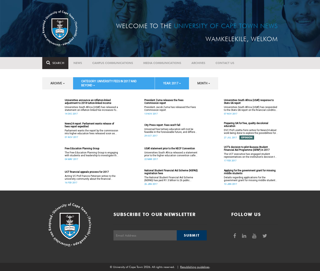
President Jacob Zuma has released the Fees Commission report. (170, 108)
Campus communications (112, 63)
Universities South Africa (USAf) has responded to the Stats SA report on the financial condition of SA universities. (250, 108)
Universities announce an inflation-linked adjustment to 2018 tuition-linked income (88, 102)
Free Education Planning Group (82, 148)
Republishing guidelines (194, 267)
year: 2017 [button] (172, 83)
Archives (198, 63)
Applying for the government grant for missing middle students (250, 172)
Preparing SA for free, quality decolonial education (246, 125)
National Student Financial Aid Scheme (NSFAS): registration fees (171, 172)
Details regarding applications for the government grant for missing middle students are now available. (250, 179)
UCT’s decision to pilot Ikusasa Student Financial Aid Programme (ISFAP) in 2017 (247, 148)
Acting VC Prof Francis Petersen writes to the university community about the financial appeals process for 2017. (90, 177)
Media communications (162, 63)
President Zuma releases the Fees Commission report (163, 102)
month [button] (203, 83)
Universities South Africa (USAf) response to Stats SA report (249, 102)
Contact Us (225, 63)
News (77, 63)
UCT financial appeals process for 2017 (87, 172)
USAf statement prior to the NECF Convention (169, 148)
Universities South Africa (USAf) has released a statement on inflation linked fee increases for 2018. (91, 108)
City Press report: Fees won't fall (162, 125)
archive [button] (57, 83)
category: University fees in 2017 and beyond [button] (109, 83)
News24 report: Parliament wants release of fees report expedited (89, 125)
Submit (191, 235)
